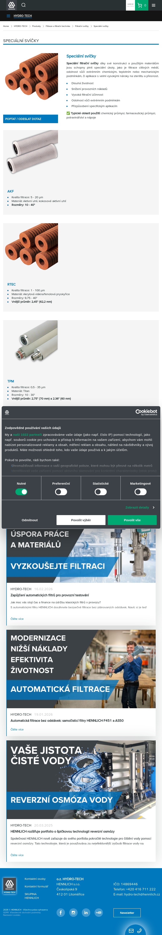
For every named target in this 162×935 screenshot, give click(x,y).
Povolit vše (132, 520)
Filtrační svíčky (82, 26)
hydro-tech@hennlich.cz (142, 894)
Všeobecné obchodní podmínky (25, 912)
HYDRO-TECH (23, 16)
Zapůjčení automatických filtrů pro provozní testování (50, 595)
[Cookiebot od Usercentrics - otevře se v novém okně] (138, 412)
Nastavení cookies (11, 915)
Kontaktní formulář (36, 886)
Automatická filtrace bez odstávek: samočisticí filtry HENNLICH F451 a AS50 (67, 720)
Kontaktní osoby (35, 878)
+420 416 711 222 (141, 889)
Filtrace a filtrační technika (58, 26)
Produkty (36, 26)
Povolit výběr (81, 520)
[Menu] (153, 5)
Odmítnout (30, 520)
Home (6, 26)
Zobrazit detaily (137, 507)
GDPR (6, 912)
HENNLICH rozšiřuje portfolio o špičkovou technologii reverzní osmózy (63, 831)
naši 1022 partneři (27, 434)
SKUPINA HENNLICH (32, 895)
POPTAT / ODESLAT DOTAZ (23, 119)
